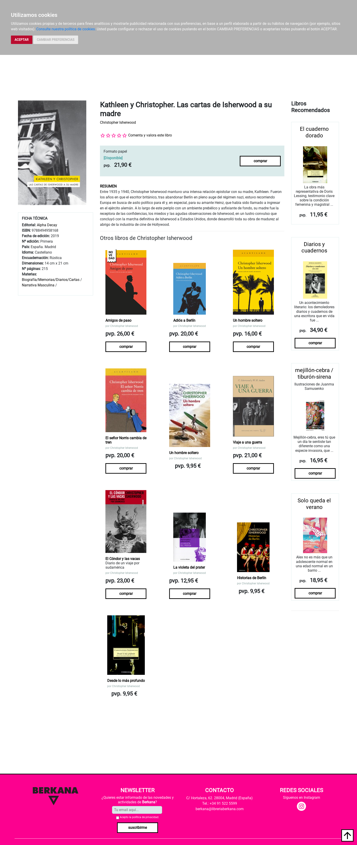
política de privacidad (145, 817)
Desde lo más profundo (126, 680)
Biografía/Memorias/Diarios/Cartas (50, 279)
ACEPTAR (22, 39)
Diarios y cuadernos (314, 247)
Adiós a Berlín (184, 320)
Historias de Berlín (251, 578)
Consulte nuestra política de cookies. (66, 29)
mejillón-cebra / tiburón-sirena (314, 373)
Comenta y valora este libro (150, 135)
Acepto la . (139, 817)
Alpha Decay (47, 225)
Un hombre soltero (247, 320)
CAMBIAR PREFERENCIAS (55, 39)
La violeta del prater (189, 567)
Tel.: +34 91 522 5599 (219, 803)
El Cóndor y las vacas (122, 559)
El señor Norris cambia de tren (125, 440)
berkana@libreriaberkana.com (220, 809)
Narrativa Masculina (38, 285)
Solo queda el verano (314, 503)
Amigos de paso (118, 320)
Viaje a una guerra (247, 442)
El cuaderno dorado (314, 132)
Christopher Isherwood (118, 122)
